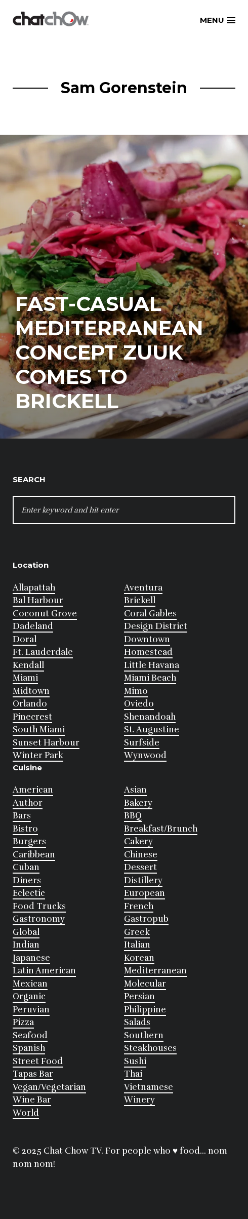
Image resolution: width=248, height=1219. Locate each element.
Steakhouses (150, 1048)
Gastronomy (39, 919)
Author (28, 803)
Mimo (136, 691)
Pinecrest (32, 717)
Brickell (139, 600)
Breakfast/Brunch (160, 828)
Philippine (145, 1009)
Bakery (138, 803)
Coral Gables (150, 613)
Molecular (145, 983)
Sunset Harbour (46, 742)
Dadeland (33, 626)
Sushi (135, 1061)
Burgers (29, 841)
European (144, 893)
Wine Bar (32, 1099)
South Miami (39, 729)
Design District (155, 626)
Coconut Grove (45, 613)
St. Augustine (151, 729)
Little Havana (151, 665)
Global (26, 932)
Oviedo (139, 703)
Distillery (143, 880)
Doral (24, 639)
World (26, 1113)
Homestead (148, 652)
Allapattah (34, 587)
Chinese (140, 854)
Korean (139, 958)
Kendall (28, 665)
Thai (133, 1074)
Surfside (141, 742)
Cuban (26, 867)
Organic (29, 996)
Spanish (29, 1048)
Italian (137, 944)
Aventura (143, 587)
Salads (137, 1022)
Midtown (31, 691)
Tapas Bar (33, 1074)
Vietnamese (148, 1087)
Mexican (30, 983)
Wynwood (145, 755)
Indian (26, 944)
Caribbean (34, 854)
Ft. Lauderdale (43, 652)
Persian (139, 996)
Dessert (140, 867)
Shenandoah (150, 717)
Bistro (25, 828)
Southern (143, 1035)
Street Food (38, 1061)
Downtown (147, 639)
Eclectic (29, 893)
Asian (135, 789)
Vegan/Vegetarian (49, 1087)
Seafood (30, 1035)
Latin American (44, 970)
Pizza (23, 1022)
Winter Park (38, 755)
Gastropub (146, 919)
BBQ (133, 815)
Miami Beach (150, 678)
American (33, 789)
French (138, 906)
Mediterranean (155, 970)
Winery (139, 1099)
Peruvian (31, 1009)
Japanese (31, 958)
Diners (27, 880)
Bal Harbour (38, 600)
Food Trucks (39, 906)
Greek (137, 932)
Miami (25, 678)
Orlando (30, 703)
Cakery (138, 841)
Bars (22, 815)
